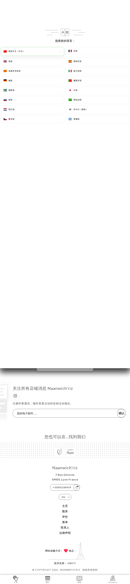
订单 (16, 579)
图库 (65, 511)
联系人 (65, 527)
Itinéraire (112, 579)
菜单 (65, 522)
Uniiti (72, 563)
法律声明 (65, 532)
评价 (65, 516)
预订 (48, 579)
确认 (121, 413)
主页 (65, 505)
